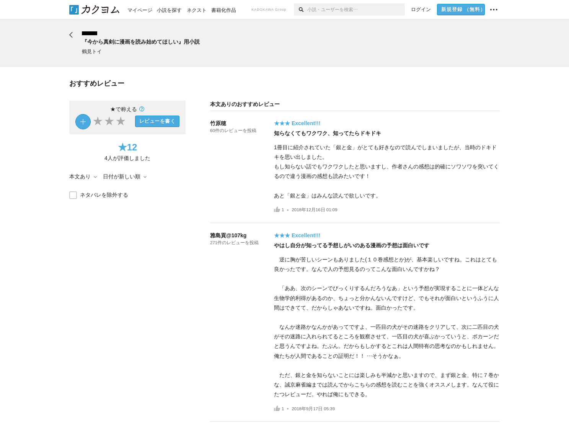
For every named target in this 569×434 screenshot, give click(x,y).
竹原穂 (218, 123)
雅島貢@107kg (228, 235)
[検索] (300, 9)
